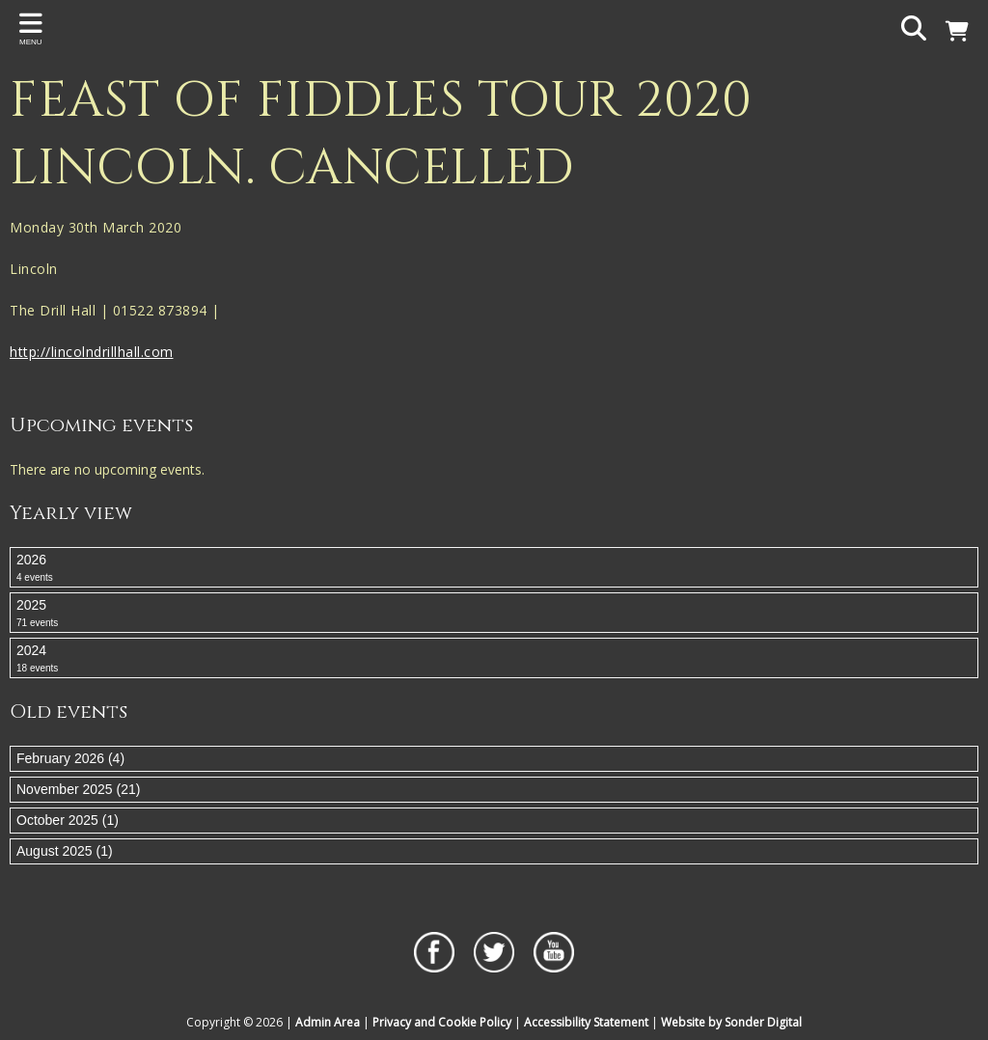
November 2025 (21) (78, 789)
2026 (494, 568)
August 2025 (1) (64, 851)
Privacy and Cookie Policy (441, 1022)
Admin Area (327, 1022)
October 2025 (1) (67, 820)
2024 (494, 659)
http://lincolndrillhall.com (92, 351)
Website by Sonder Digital (731, 1022)
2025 (494, 613)
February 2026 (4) (70, 758)
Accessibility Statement (586, 1022)
